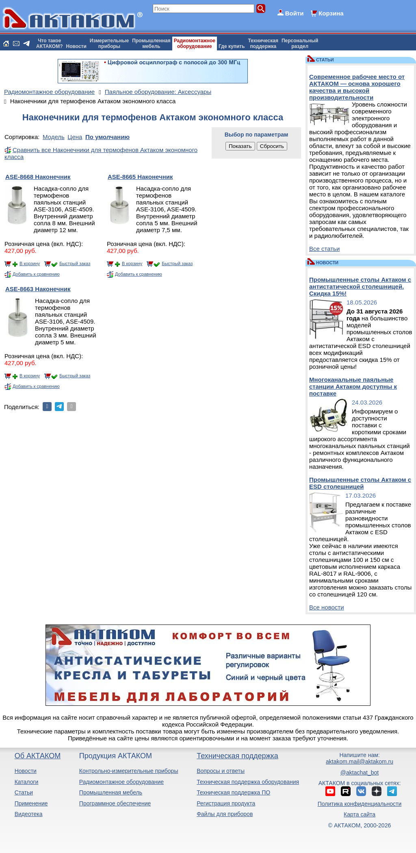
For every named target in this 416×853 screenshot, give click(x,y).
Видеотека (29, 814)
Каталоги (27, 782)
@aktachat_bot (359, 772)
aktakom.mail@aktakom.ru (359, 761)
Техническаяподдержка (263, 43)
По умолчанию (107, 136)
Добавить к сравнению (36, 274)
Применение (31, 803)
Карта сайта (359, 814)
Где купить (232, 46)
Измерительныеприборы (109, 43)
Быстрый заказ (74, 263)
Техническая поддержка (237, 756)
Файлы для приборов (225, 814)
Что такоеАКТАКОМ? (49, 43)
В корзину (30, 263)
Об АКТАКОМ (38, 756)
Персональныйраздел (300, 43)
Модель (54, 136)
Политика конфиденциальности (360, 804)
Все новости (326, 607)
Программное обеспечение (115, 803)
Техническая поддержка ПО (233, 792)
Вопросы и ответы (221, 771)
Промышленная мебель (110, 792)
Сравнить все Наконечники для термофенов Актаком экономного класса (100, 153)
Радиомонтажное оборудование (121, 782)
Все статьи (324, 248)
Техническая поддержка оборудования (248, 782)
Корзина (330, 13)
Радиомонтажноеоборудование (194, 43)
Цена (74, 136)
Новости (76, 46)
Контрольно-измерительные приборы (128, 771)
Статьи (24, 792)
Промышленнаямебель (151, 43)
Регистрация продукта (226, 803)
